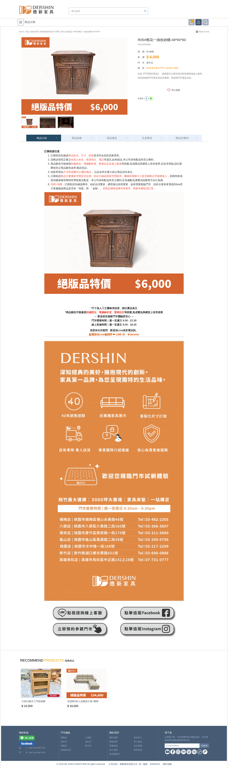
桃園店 (64, 746)
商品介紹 (42, 138)
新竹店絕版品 (67, 32)
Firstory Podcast (205, 751)
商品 (28, 32)
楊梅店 (64, 737)
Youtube (167, 751)
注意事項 (147, 138)
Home (21, 32)
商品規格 (77, 138)
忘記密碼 (138, 746)
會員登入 (138, 737)
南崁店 (64, 741)
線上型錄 (113, 750)
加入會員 (138, 741)
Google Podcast (194, 751)
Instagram (178, 751)
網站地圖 (167, 764)
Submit (204, 746)
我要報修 (113, 746)
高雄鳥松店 (66, 750)
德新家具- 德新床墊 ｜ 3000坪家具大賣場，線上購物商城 (36, 10)
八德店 (88, 737)
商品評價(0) (182, 138)
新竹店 (88, 746)
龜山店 (88, 741)
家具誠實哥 (114, 754)
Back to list (204, 31)
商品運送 (112, 138)
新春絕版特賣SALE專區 (50, 32)
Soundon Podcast (199, 751)
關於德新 (113, 737)
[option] (74, 76)
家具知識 (138, 750)
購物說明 (113, 741)
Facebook (172, 751)
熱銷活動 (34, 32)
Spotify (183, 751)
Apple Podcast (189, 751)
